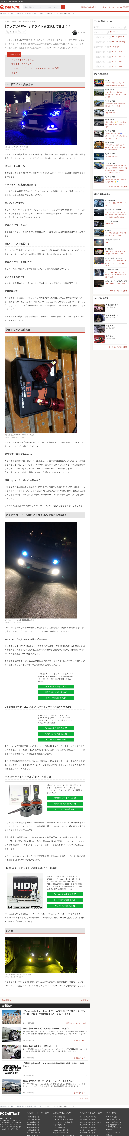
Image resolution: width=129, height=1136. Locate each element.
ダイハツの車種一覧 (34, 1133)
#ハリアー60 (109, 272)
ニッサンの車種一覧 (34, 1119)
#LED (111, 217)
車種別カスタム (71, 1023)
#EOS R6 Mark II (117, 168)
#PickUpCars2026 (111, 103)
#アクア (121, 124)
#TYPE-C (120, 203)
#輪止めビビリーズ (118, 83)
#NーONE (115, 254)
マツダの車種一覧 (33, 1125)
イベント (85, 1040)
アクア (10, 32)
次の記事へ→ (84, 1000)
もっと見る (84, 1098)
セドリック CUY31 (111, 221)
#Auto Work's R (114, 173)
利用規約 (109, 1129)
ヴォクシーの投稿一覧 (61, 1133)
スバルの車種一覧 (33, 1127)
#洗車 (106, 122)
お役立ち (77, 1040)
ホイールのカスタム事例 (88, 1117)
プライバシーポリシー (114, 1132)
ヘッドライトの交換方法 (22, 60)
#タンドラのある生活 (111, 233)
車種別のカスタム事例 (88, 7)
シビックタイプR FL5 (112, 240)
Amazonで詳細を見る (56, 686)
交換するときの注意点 (21, 64)
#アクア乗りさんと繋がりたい (114, 92)
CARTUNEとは (111, 1117)
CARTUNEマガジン (113, 1119)
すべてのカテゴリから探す (118, 347)
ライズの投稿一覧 (59, 1125)
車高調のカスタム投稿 (87, 1125)
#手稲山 (112, 283)
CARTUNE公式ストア (113, 1122)
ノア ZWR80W (110, 200)
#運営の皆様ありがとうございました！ (116, 170)
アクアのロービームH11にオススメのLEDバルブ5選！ (36, 68)
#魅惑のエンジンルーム (112, 113)
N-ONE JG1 (109, 249)
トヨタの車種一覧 (33, 1117)
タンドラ (108, 230)
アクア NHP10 (110, 90)
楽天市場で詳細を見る (56, 692)
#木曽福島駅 (115, 179)
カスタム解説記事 (122, 7)
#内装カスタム (119, 217)
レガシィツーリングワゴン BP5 (116, 281)
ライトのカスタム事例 (87, 1127)
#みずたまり (113, 138)
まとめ (14, 73)
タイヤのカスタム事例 (87, 1119)
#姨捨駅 (123, 179)
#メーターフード (110, 260)
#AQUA (107, 133)
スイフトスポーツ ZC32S (114, 258)
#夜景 (118, 283)
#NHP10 (107, 83)
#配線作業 (120, 260)
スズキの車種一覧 (33, 1130)
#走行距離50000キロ (111, 156)
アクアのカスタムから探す (118, 187)
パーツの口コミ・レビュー (106, 7)
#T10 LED (113, 251)
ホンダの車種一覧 (33, 1122)
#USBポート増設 (110, 203)
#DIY (121, 254)
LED (21, 32)
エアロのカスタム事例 (87, 1133)
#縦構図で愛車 (112, 149)
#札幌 (124, 283)
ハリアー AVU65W (111, 270)
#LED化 (107, 223)
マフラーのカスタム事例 (88, 1130)
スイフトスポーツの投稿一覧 (63, 1119)
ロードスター (83, 1023)
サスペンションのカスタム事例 (90, 1122)
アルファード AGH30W (113, 210)
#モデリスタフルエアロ (112, 212)
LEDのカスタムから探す (118, 291)
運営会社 (109, 1135)
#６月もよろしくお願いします (114, 145)
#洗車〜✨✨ (114, 122)
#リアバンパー (113, 263)
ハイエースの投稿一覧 (61, 1130)
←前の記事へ (5, 1000)
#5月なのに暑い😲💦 (111, 182)
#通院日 (117, 94)
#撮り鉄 (107, 179)
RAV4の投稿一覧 (59, 1117)
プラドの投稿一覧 (59, 1127)
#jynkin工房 (116, 106)
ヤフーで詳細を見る (56, 698)
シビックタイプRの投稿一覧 (63, 1122)
